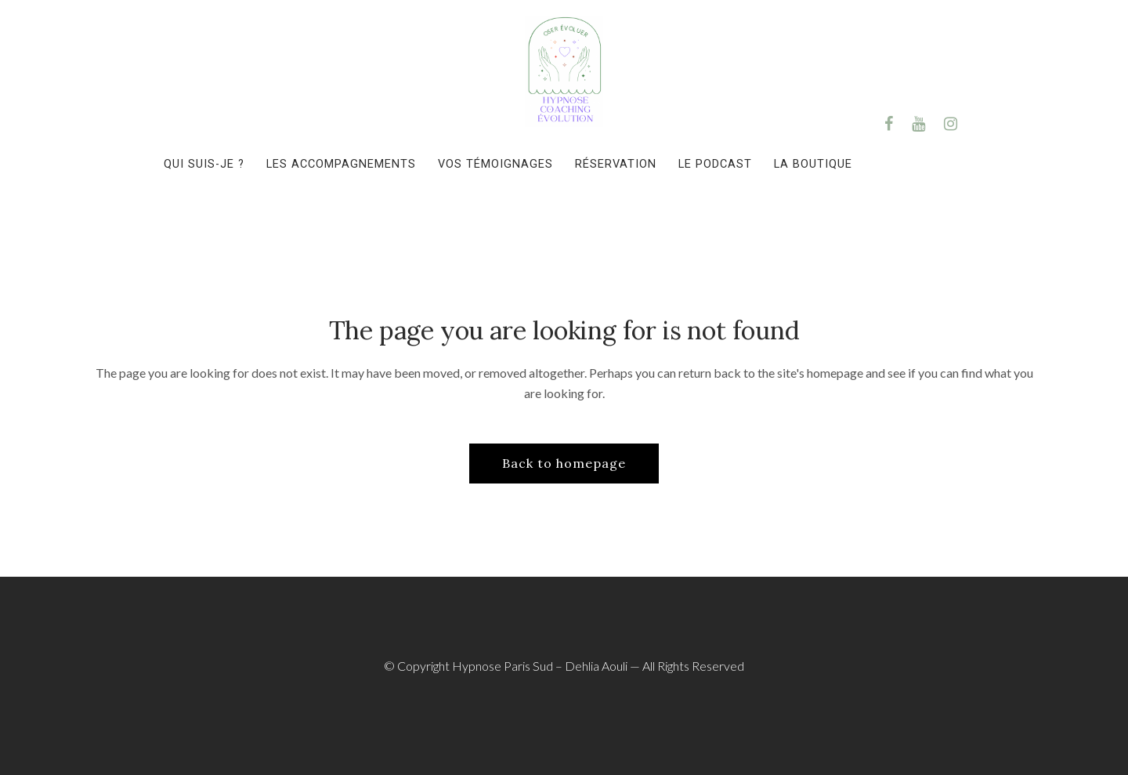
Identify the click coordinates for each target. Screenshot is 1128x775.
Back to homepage (564, 463)
